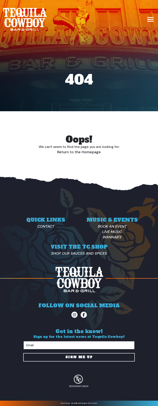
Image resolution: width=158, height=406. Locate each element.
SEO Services (92, 403)
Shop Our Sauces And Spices (79, 253)
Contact (45, 226)
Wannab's (112, 237)
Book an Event (112, 226)
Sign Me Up (79, 357)
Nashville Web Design (78, 403)
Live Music (112, 231)
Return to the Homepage (79, 152)
